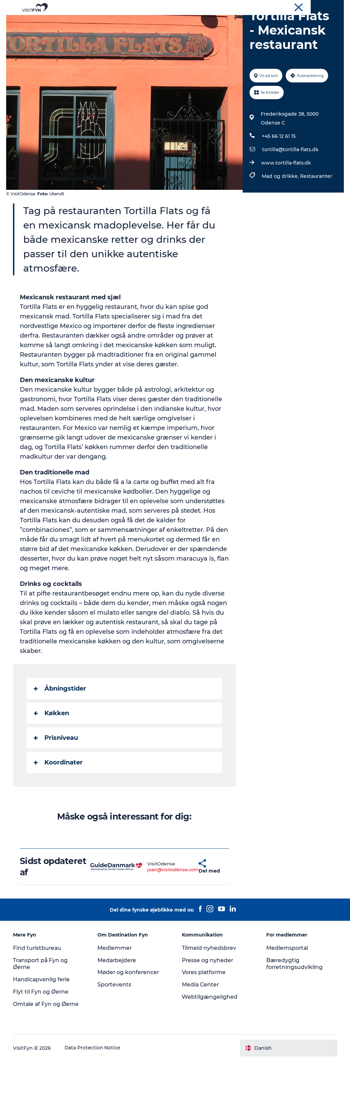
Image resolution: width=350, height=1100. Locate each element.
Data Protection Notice (93, 1087)
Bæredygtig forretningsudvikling (294, 1002)
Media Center (201, 1023)
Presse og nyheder (208, 999)
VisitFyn (264, 6)
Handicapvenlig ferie (42, 1018)
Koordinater (59, 801)
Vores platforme (204, 1011)
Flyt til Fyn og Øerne (41, 1030)
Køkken (52, 752)
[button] (181, 905)
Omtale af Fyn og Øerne (47, 1042)
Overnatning (233, 22)
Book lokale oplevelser (175, 29)
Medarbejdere (118, 999)
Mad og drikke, (280, 215)
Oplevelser (113, 22)
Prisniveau (57, 777)
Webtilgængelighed (210, 1036)
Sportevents (115, 1023)
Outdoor (149, 22)
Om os (285, 6)
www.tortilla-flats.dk (286, 202)
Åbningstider (61, 727)
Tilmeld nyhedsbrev (209, 986)
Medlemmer (115, 986)
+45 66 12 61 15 (278, 175)
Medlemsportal (287, 986)
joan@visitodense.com (154, 908)
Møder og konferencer (320, 6)
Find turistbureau (38, 986)
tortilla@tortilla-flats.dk (290, 188)
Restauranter (316, 215)
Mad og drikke (188, 22)
